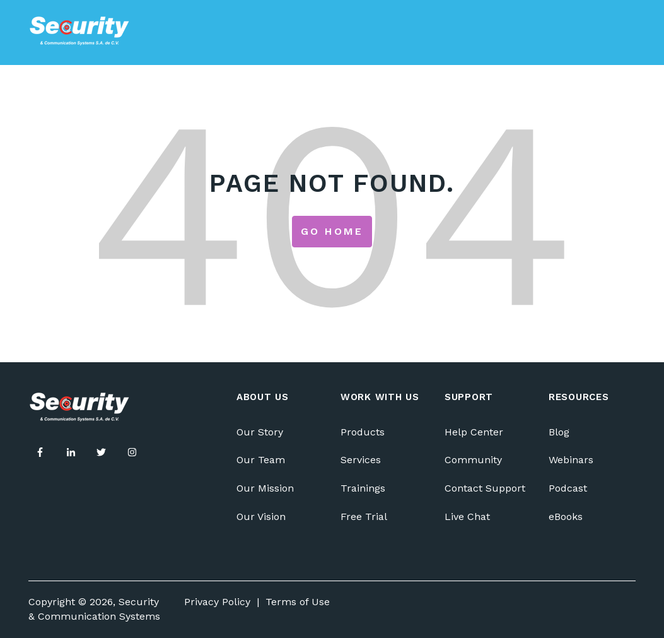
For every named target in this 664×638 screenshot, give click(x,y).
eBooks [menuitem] (566, 517)
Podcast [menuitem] (568, 488)
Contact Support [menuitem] (485, 488)
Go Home (332, 231)
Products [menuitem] (363, 432)
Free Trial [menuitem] (364, 517)
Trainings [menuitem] (363, 488)
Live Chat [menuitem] (467, 517)
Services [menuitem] (361, 460)
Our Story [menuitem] (259, 432)
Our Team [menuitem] (260, 460)
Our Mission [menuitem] (265, 488)
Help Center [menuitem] (474, 432)
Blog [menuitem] (559, 432)
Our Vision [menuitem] (261, 517)
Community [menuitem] (473, 460)
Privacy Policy (217, 602)
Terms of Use (297, 602)
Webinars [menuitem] (571, 460)
